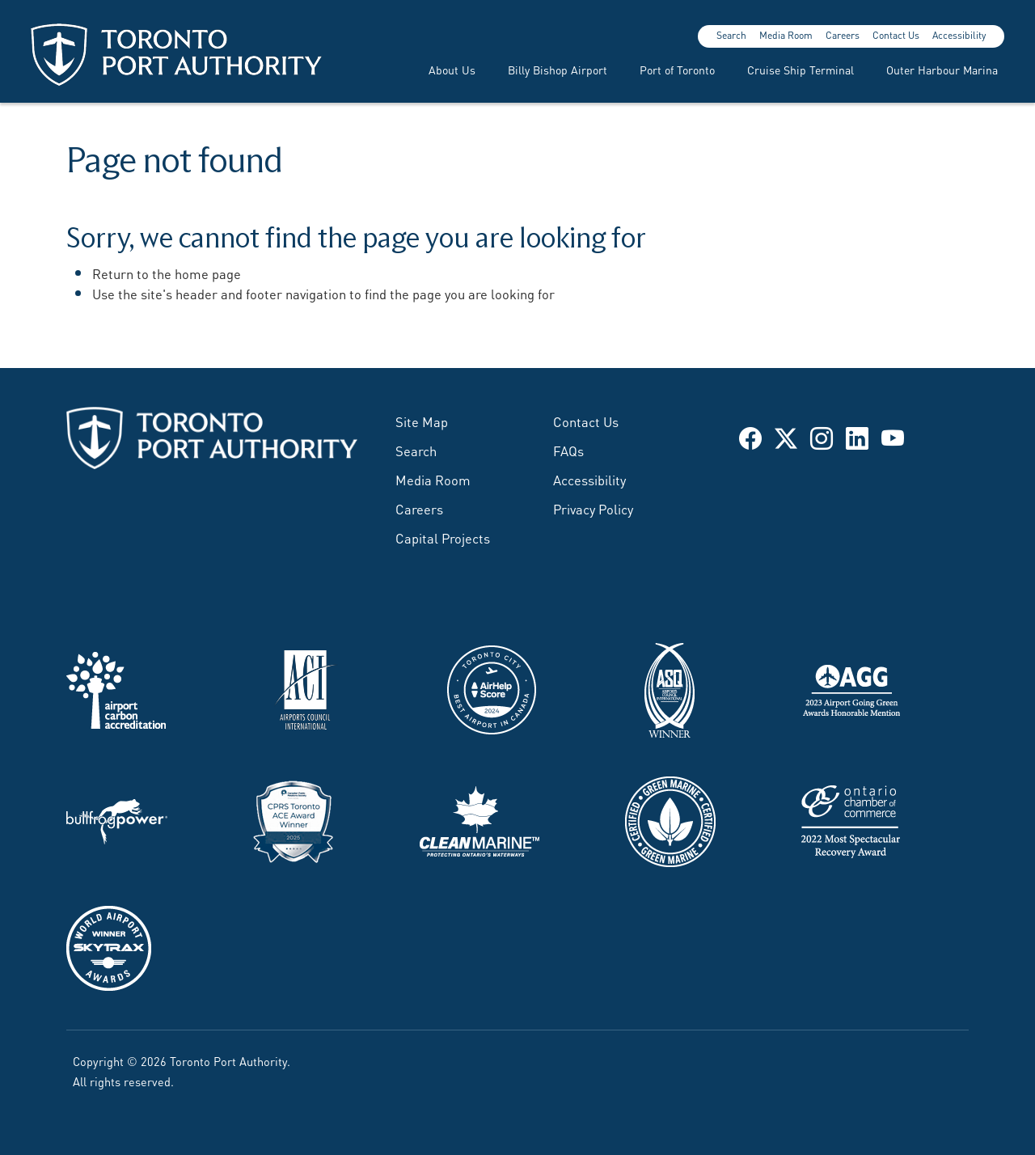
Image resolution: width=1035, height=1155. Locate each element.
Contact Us (895, 35)
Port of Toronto (677, 69)
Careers (843, 35)
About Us (452, 69)
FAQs (568, 449)
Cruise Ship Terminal (800, 69)
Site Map (421, 420)
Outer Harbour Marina (942, 69)
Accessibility (959, 35)
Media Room (786, 35)
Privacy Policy (593, 507)
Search (731, 35)
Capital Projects (442, 537)
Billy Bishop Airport (557, 69)
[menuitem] (442, 69)
